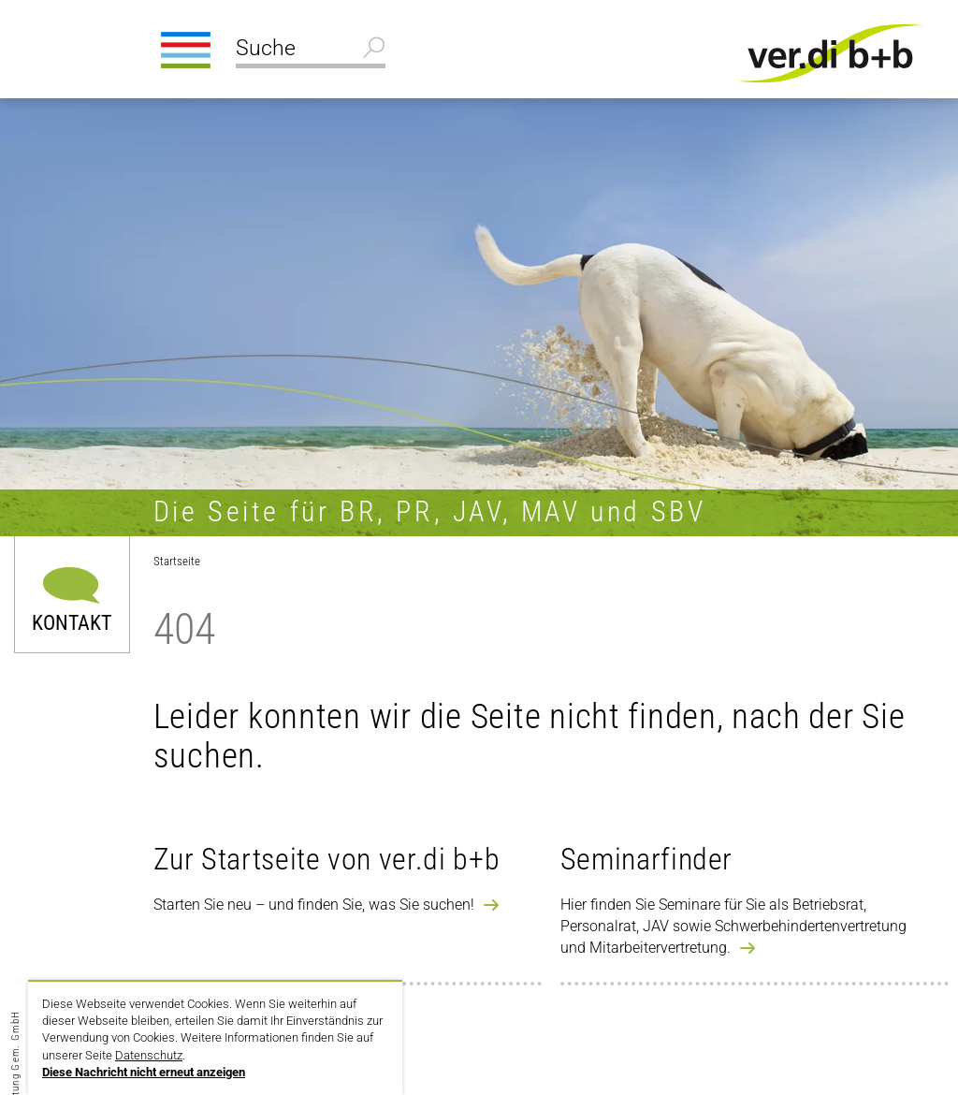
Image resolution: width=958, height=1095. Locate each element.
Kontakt (71, 622)
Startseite (176, 561)
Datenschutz (148, 1055)
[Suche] (310, 50)
